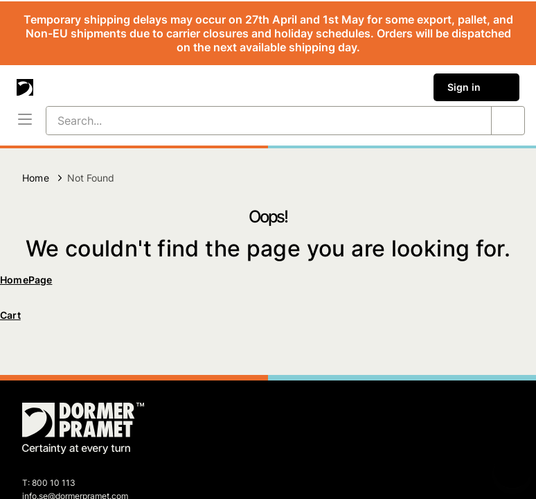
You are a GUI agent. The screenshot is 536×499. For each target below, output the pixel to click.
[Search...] (252, 120)
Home (35, 178)
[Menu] (25, 120)
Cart (10, 315)
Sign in (476, 87)
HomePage (26, 280)
